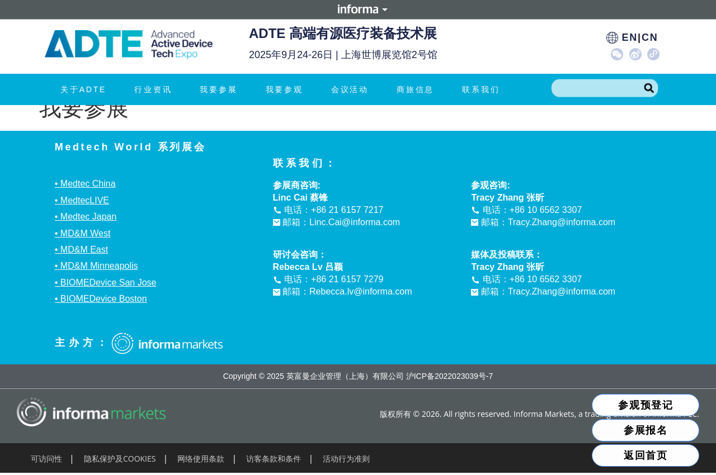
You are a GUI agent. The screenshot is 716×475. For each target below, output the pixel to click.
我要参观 (287, 89)
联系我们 (481, 89)
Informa (358, 9)
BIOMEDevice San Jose (108, 282)
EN (629, 37)
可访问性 (46, 458)
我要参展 (221, 89)
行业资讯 (155, 89)
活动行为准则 (346, 458)
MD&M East (84, 249)
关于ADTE (86, 89)
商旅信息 (418, 89)
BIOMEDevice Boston (103, 298)
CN (650, 37)
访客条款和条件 (273, 458)
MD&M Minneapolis (99, 265)
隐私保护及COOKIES (120, 458)
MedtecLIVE (84, 200)
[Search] (649, 88)
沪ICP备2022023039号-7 (449, 376)
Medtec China (88, 183)
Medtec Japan (88, 216)
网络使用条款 (200, 458)
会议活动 (352, 89)
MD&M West (85, 233)
